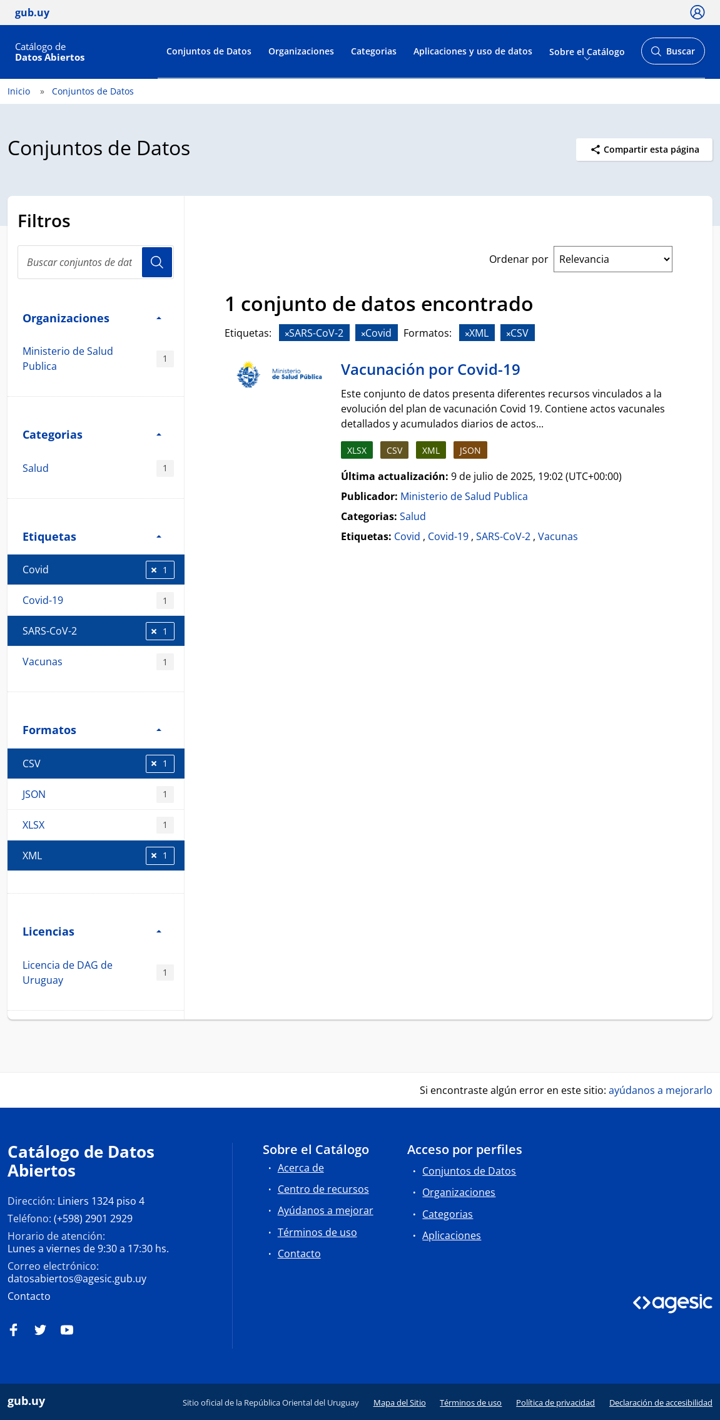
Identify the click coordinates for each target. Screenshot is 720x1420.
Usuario (157, 262)
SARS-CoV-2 (99, 631)
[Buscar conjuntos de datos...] (95, 262)
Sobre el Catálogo (587, 51)
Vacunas (98, 661)
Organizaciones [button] (92, 317)
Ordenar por (519, 259)
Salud (98, 468)
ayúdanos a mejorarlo (660, 1090)
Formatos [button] (92, 729)
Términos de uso (317, 1232)
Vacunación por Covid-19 (430, 369)
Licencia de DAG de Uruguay (98, 972)
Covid (99, 570)
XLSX (98, 825)
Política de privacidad (555, 1402)
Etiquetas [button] (92, 536)
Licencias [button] (92, 931)
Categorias (374, 51)
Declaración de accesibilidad (660, 1402)
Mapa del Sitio (399, 1402)
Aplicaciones (451, 1235)
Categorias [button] (92, 434)
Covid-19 (98, 600)
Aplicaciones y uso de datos (472, 51)
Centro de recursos (323, 1189)
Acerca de (301, 1168)
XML (99, 856)
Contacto (29, 1296)
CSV (99, 764)
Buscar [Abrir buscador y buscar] (673, 54)
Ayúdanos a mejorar (325, 1210)
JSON (98, 794)
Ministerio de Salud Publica (98, 358)
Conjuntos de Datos (208, 51)
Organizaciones (301, 51)
